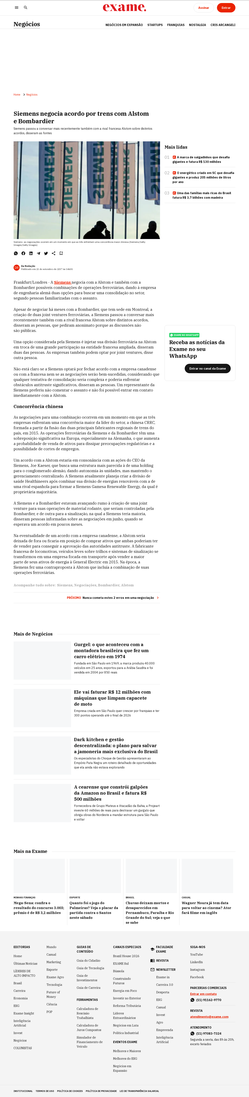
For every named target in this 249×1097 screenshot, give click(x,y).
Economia (21, 998)
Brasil (18, 983)
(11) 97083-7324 (208, 1033)
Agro (159, 1022)
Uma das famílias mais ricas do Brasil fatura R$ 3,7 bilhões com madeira (201, 195)
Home (17, 95)
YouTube (196, 954)
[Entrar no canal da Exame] (208, 368)
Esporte (52, 969)
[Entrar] (226, 7)
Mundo (51, 947)
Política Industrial (126, 1033)
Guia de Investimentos (87, 978)
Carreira (19, 990)
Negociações (85, 585)
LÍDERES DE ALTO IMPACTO (24, 973)
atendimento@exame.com (209, 1016)
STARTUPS (155, 25)
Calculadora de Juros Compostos (89, 1027)
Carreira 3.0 (164, 984)
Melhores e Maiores (127, 1051)
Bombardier (108, 585)
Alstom (127, 585)
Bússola (118, 971)
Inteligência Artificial (22, 1023)
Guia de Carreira (88, 987)
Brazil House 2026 (126, 956)
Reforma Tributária (127, 1005)
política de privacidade (101, 1090)
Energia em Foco (125, 990)
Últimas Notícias (25, 963)
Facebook (197, 977)
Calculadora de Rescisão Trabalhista (87, 1013)
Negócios (27, 24)
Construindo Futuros (122, 981)
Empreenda (164, 1030)
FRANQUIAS (176, 25)
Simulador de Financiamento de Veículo (90, 1041)
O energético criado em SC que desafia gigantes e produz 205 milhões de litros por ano (203, 177)
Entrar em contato (203, 994)
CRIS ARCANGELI (223, 25)
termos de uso (45, 1090)
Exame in (163, 977)
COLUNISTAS (23, 1048)
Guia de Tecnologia (90, 968)
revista (162, 960)
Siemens (63, 282)
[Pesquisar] (26, 8)
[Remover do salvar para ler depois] (61, 253)
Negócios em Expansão (122, 1068)
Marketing (54, 962)
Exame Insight (24, 1013)
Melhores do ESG (125, 1058)
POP (49, 1011)
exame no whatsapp (184, 335)
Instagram (197, 969)
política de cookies (70, 1090)
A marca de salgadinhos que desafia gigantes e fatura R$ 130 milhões (201, 160)
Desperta (162, 992)
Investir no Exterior (127, 998)
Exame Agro (55, 977)
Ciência (52, 1004)
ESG (16, 1005)
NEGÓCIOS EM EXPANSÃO (124, 25)
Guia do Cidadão (88, 960)
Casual (51, 954)
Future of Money (53, 994)
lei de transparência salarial (139, 1090)
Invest (18, 1033)
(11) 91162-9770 (208, 1000)
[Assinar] (204, 7)
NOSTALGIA (197, 25)
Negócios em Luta (126, 1025)
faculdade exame (164, 949)
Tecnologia (54, 984)
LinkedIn (196, 962)
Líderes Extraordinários (124, 1015)
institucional (23, 1090)
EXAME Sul (121, 963)
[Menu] (17, 8)
